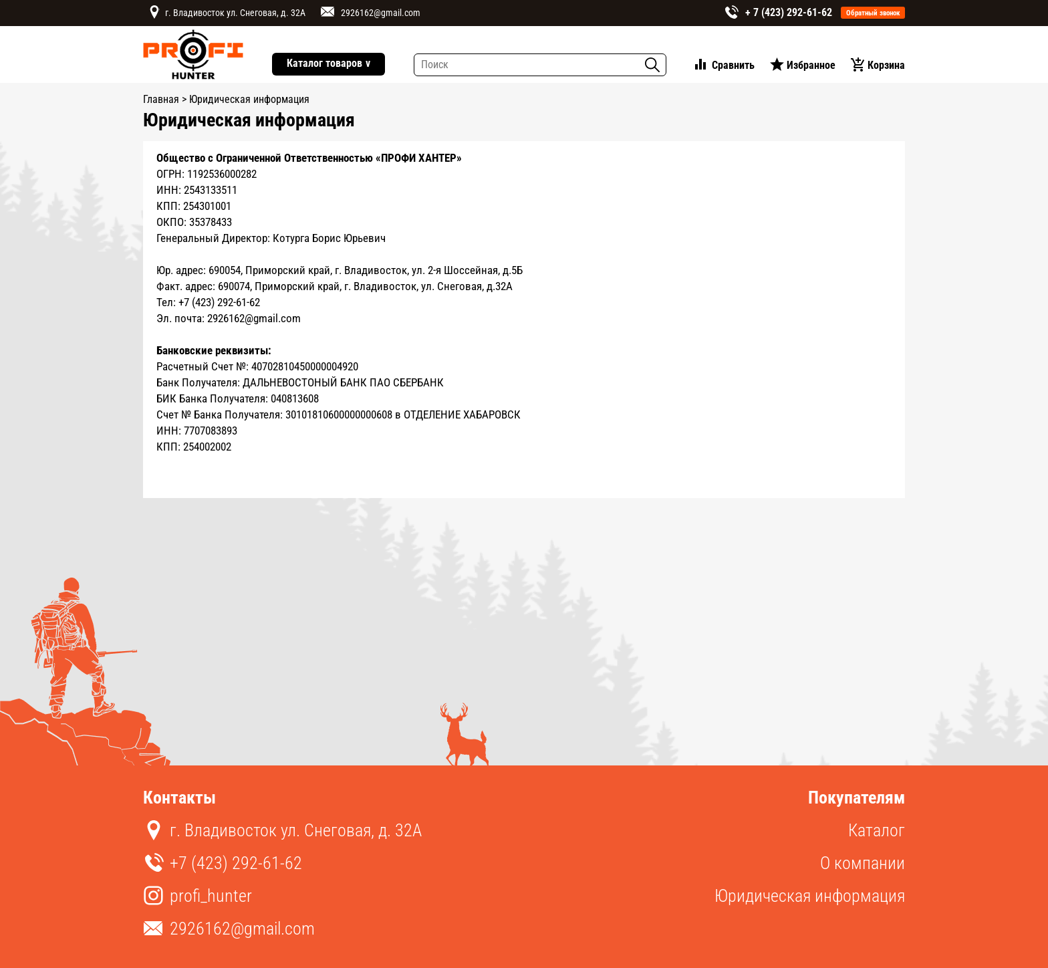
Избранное (811, 65)
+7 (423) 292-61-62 (236, 863)
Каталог (876, 830)
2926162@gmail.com (380, 12)
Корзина (886, 65)
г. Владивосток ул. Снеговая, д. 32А (235, 12)
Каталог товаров (328, 64)
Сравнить (733, 65)
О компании (862, 863)
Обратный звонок (873, 13)
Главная (161, 99)
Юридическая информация (809, 896)
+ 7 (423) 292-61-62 (788, 12)
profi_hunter (211, 896)
